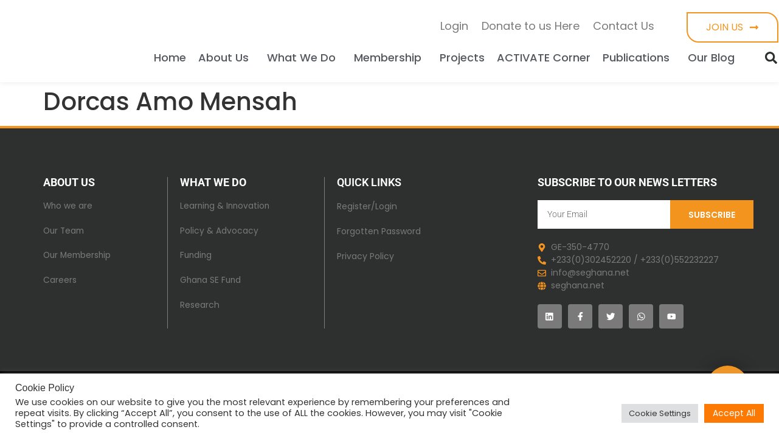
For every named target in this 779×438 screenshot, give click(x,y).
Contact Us (623, 25)
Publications (639, 57)
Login (454, 25)
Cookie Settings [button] (660, 413)
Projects (462, 57)
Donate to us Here (531, 25)
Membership (391, 57)
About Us (226, 57)
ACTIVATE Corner (543, 57)
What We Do (304, 57)
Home (170, 57)
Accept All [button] (734, 413)
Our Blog (714, 57)
